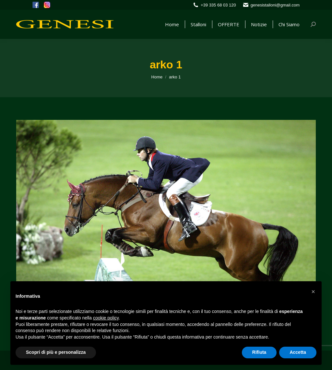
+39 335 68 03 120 (218, 5)
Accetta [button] (298, 352)
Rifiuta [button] (259, 352)
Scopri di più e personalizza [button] (56, 352)
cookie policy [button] (106, 317)
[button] (313, 291)
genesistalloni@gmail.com (275, 5)
